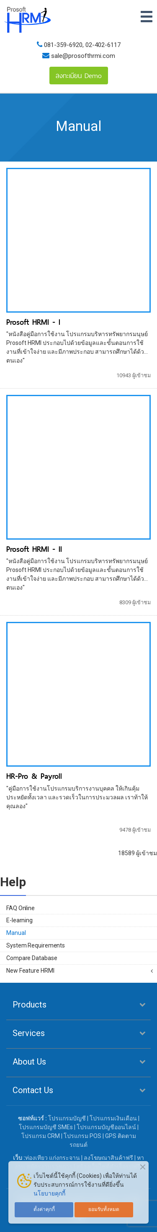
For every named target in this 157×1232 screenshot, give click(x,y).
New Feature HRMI (30, 970)
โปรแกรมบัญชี (67, 1118)
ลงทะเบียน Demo (79, 75)
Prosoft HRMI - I (33, 322)
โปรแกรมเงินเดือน (113, 1118)
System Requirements (35, 945)
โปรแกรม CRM (40, 1136)
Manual (16, 932)
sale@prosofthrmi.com (82, 56)
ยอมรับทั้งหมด (103, 1209)
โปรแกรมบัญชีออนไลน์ (106, 1127)
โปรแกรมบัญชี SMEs (46, 1127)
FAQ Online (20, 908)
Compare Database (31, 958)
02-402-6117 (103, 45)
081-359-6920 (63, 45)
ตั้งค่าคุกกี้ (44, 1209)
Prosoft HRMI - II (34, 549)
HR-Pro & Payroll (34, 776)
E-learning (19, 920)
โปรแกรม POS (82, 1136)
